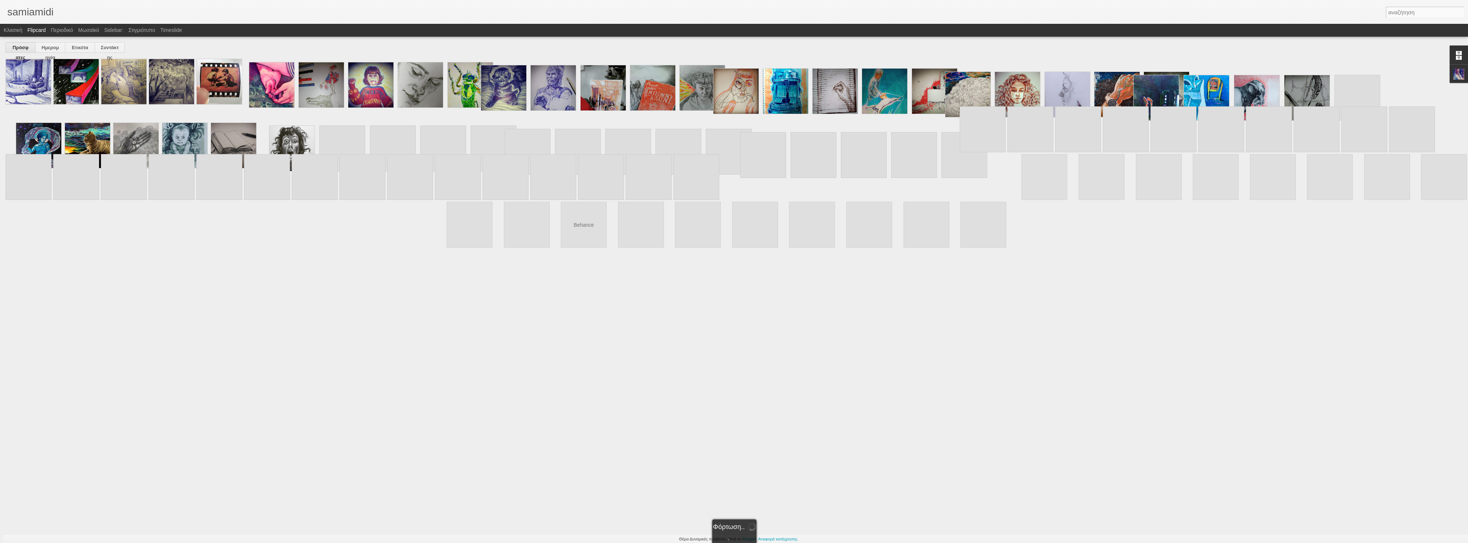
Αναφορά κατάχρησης (777, 539)
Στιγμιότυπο (141, 30)
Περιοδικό (62, 30)
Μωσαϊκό (88, 30)
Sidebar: (113, 30)
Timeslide (171, 30)
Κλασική (13, 30)
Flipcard (37, 30)
